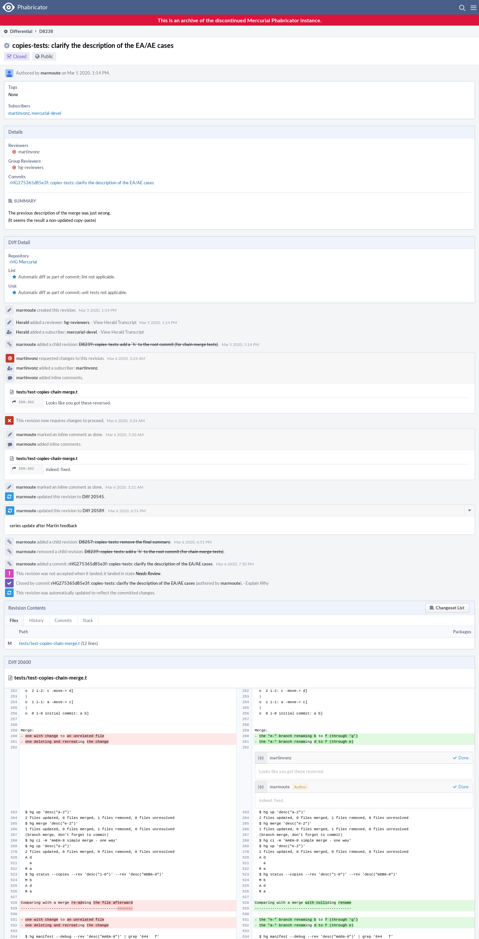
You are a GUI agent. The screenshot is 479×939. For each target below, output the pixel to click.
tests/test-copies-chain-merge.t (49, 643)
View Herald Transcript (115, 322)
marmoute (51, 73)
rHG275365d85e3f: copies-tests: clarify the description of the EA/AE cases (82, 183)
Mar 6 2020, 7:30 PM (235, 563)
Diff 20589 (93, 511)
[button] (473, 7)
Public (47, 56)
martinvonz (19, 113)
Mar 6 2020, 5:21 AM (124, 487)
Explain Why (257, 583)
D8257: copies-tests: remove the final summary (124, 542)
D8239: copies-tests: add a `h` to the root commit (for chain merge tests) (148, 344)
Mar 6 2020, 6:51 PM (127, 510)
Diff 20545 (93, 497)
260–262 (23, 401)
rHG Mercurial (23, 262)
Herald (22, 322)
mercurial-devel (46, 113)
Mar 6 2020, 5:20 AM (125, 434)
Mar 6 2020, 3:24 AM (126, 358)
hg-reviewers (31, 167)
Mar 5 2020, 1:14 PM (97, 310)
